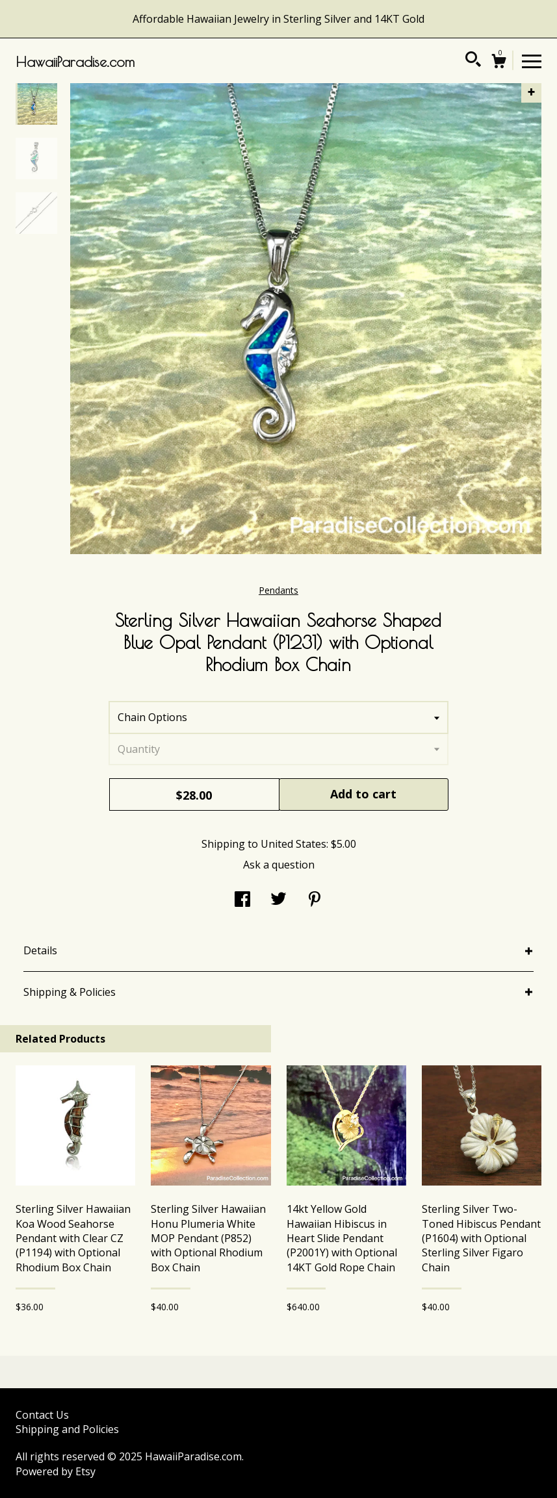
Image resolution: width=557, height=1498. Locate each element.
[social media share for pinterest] (314, 900)
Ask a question (279, 864)
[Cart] (498, 63)
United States (293, 844)
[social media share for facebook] (242, 900)
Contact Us (42, 1415)
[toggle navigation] (531, 60)
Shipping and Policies (67, 1429)
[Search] (473, 61)
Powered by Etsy (56, 1471)
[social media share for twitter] (278, 900)
